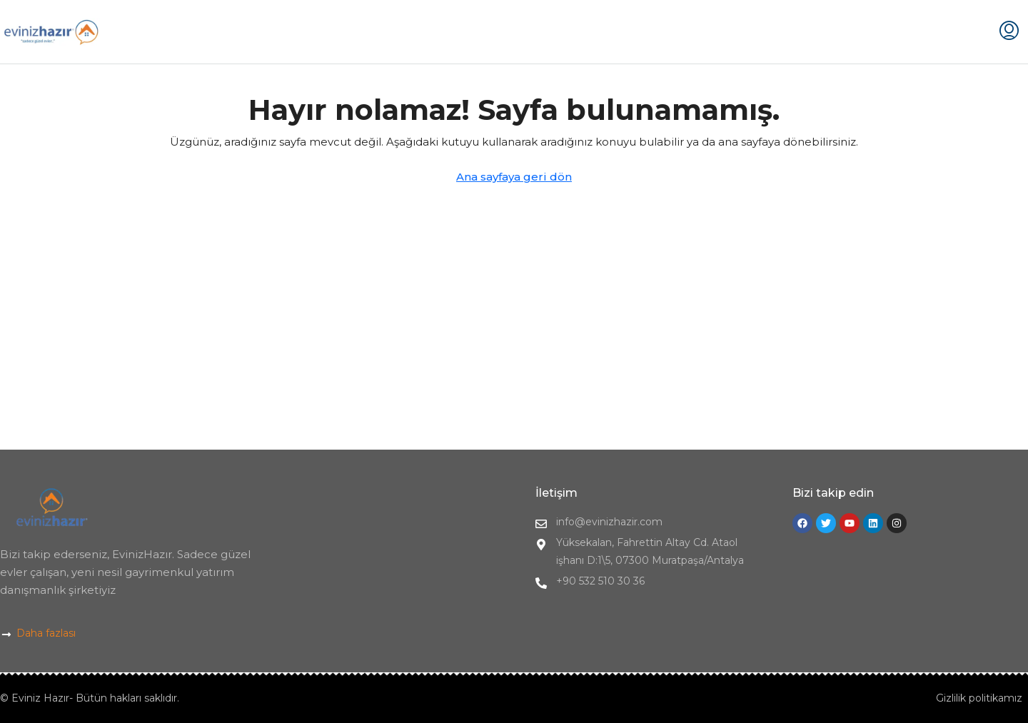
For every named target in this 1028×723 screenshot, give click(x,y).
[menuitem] (1009, 32)
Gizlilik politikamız (979, 698)
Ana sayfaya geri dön (514, 176)
